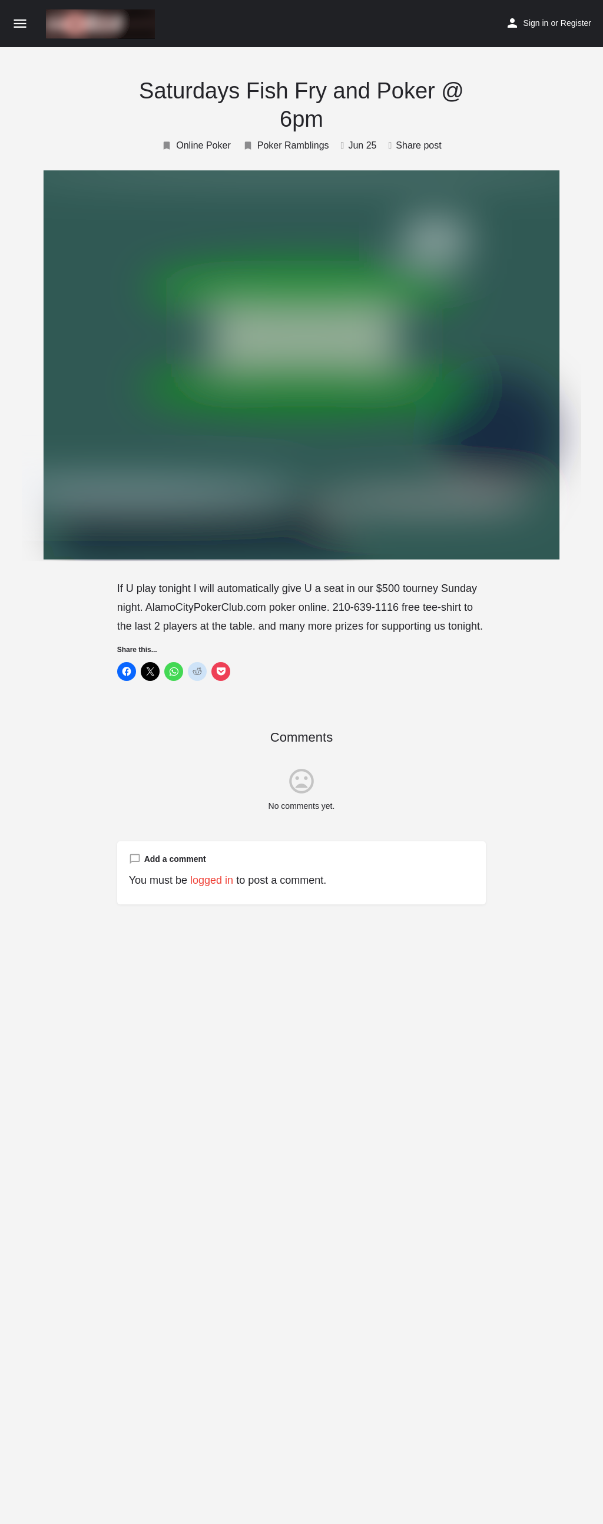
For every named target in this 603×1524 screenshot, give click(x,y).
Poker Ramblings (286, 145)
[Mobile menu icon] (20, 24)
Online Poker (196, 145)
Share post (414, 145)
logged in (211, 880)
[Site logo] (102, 24)
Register (576, 23)
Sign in (536, 23)
